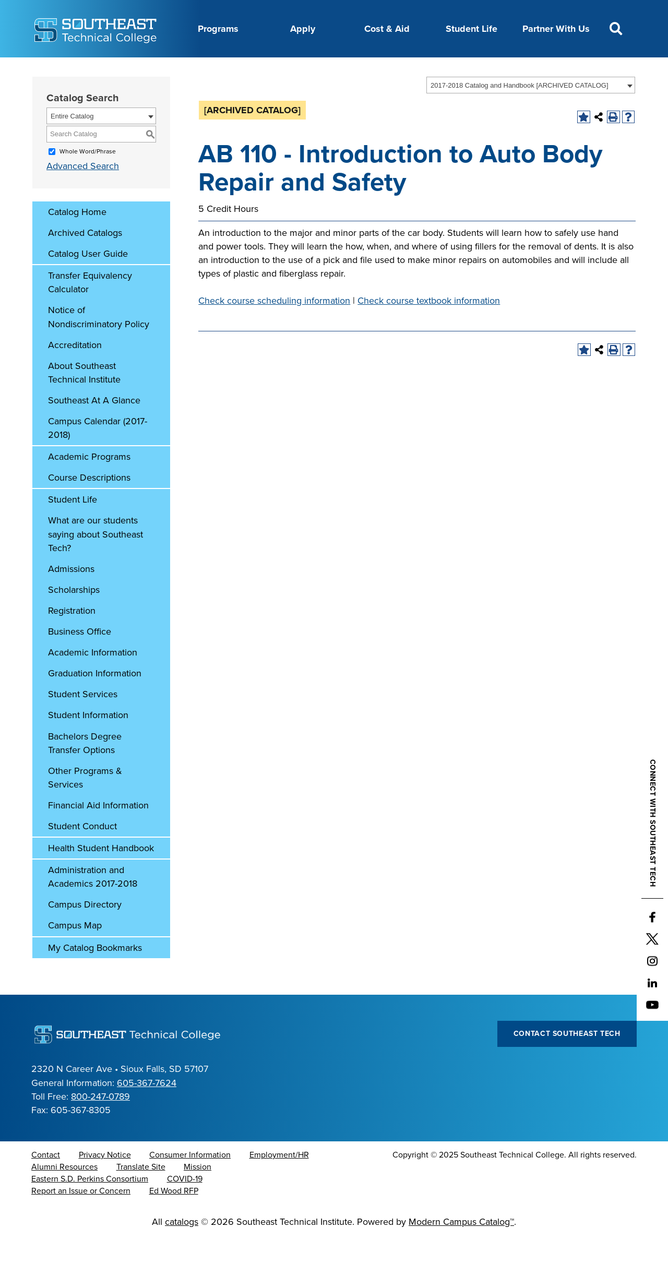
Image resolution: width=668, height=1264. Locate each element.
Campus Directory (85, 930)
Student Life (471, 28)
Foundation (372, 69)
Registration (72, 636)
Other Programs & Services (85, 803)
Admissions (71, 595)
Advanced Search (82, 192)
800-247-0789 (100, 1122)
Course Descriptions (89, 503)
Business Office (79, 657)
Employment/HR (279, 1181)
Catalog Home (77, 238)
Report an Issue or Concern (80, 1217)
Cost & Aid (387, 28)
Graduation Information (94, 699)
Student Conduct (82, 852)
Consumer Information (190, 1181)
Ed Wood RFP (173, 1217)
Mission (197, 1193)
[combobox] (530, 111)
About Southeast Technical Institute (84, 398)
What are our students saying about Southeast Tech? (95, 560)
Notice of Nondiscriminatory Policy (98, 342)
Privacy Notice (105, 1181)
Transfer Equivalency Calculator (90, 308)
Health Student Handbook (101, 874)
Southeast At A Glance (94, 426)
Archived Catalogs (85, 259)
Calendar (227, 69)
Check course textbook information (428, 326)
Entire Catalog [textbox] (72, 142)
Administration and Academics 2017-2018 (92, 902)
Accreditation (75, 371)
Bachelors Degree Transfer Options (85, 769)
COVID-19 (184, 1205)
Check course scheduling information (274, 326)
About (113, 69)
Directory (278, 69)
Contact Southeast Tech (567, 1059)
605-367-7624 (146, 1109)
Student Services (82, 720)
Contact (45, 1181)
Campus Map (75, 951)
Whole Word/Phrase (87, 177)
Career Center (168, 69)
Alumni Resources (64, 1193)
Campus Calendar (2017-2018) (97, 454)
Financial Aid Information (98, 831)
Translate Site (140, 1193)
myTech (424, 69)
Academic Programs (89, 482)
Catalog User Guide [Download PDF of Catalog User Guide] (88, 279)
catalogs (181, 1248)
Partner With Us (556, 28)
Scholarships (74, 616)
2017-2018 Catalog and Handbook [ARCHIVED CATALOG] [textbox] (520, 111)
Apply (302, 28)
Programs (218, 28)
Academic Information (92, 678)
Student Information (88, 741)
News (323, 69)
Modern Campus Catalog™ (461, 1248)
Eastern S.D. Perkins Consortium (89, 1205)
